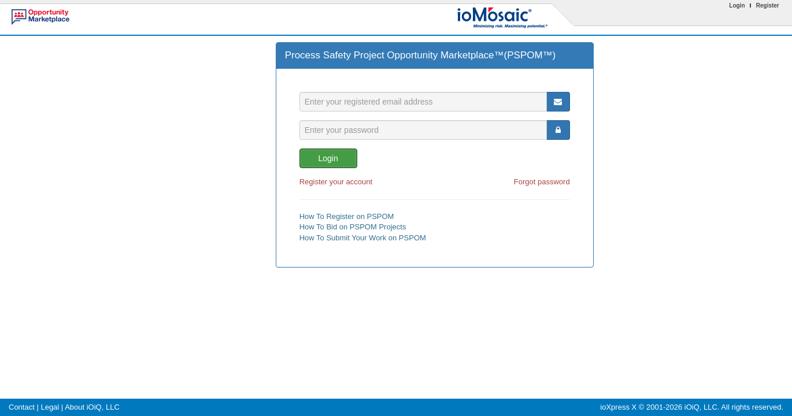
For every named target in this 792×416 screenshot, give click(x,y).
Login (737, 5)
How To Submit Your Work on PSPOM (362, 237)
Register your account (335, 181)
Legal (49, 407)
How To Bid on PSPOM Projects (352, 226)
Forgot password (542, 181)
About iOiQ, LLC (92, 407)
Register (767, 5)
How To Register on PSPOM (346, 216)
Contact (22, 407)
